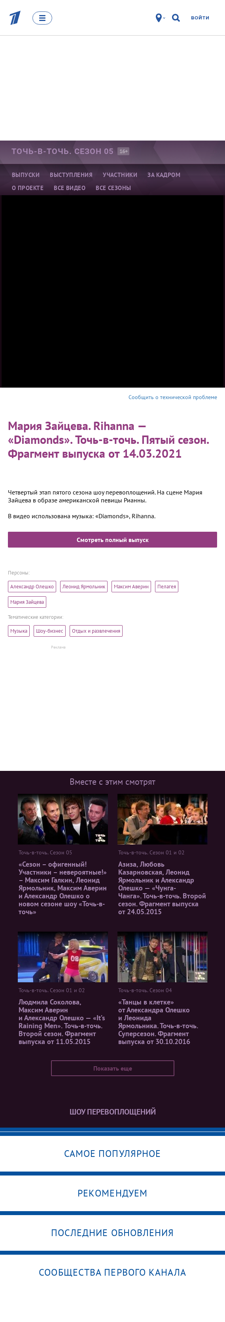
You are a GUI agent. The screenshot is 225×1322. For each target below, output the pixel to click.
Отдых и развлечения (96, 631)
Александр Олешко (32, 586)
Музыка (18, 631)
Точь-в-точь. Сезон (62, 151)
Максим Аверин (131, 586)
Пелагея (166, 586)
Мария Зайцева (27, 602)
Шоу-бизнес (49, 631)
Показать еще (112, 1068)
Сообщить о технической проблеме (173, 397)
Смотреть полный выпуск (113, 540)
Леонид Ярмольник (83, 586)
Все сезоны (113, 188)
